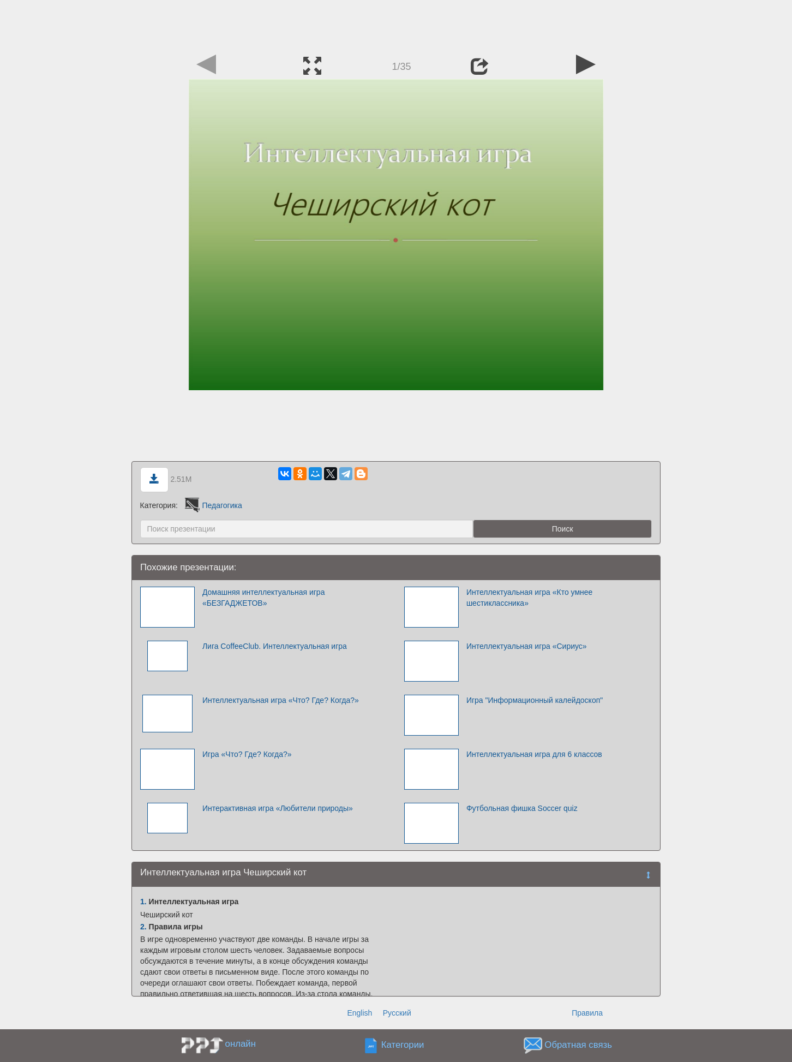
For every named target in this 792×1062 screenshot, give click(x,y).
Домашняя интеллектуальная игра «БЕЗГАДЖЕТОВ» (263, 597)
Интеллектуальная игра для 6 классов (534, 754)
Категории (402, 1045)
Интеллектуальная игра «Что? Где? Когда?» (280, 700)
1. (143, 901)
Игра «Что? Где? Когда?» (247, 754)
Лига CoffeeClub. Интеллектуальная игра (274, 646)
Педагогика (212, 505)
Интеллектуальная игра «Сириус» (526, 646)
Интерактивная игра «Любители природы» (277, 808)
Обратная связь (578, 1045)
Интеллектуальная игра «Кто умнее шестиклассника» (529, 597)
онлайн (240, 1044)
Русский (397, 1013)
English (359, 1013)
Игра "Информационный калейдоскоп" (534, 700)
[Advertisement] (396, 24)
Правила (587, 1013)
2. (143, 926)
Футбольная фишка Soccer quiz (522, 808)
